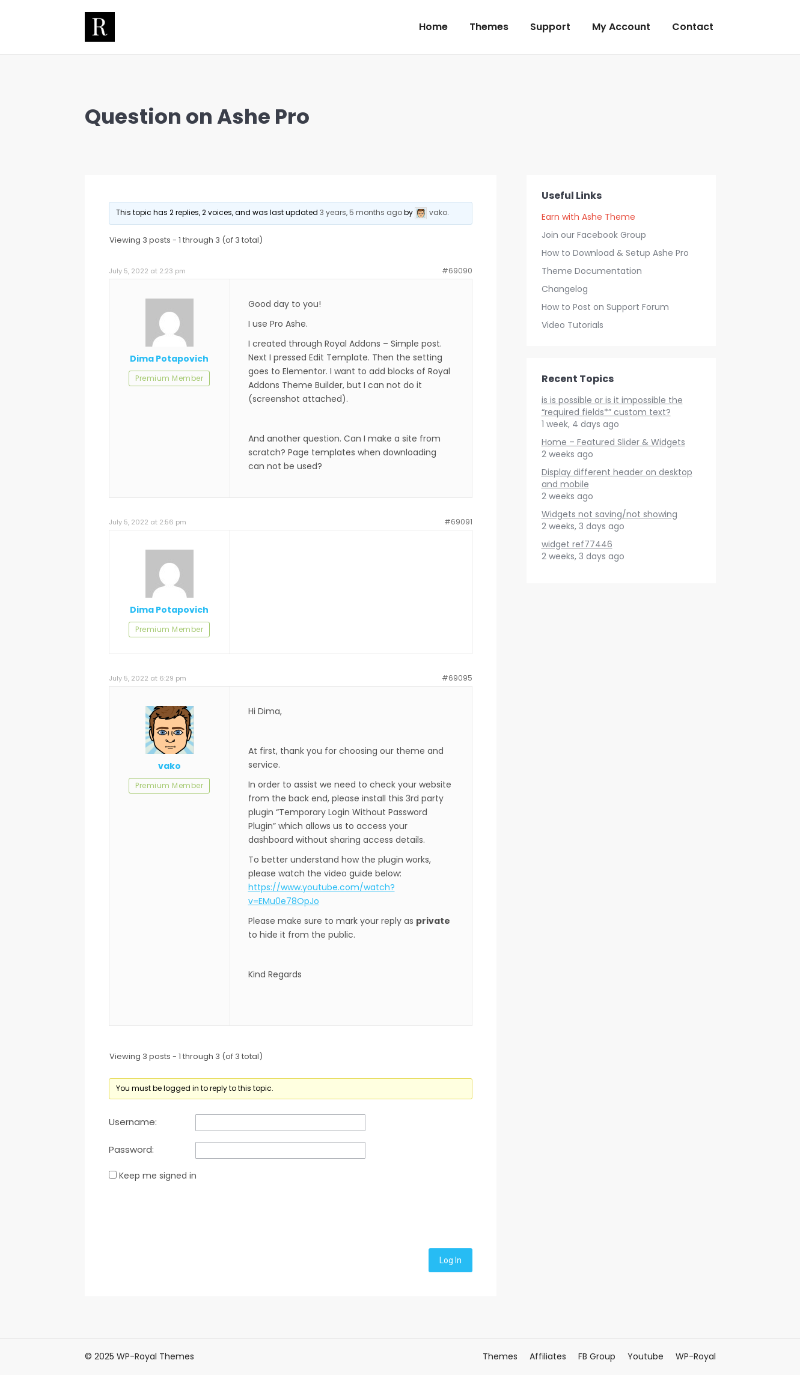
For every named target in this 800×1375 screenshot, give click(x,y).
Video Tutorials (572, 325)
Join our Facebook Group (594, 235)
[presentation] (200, 1212)
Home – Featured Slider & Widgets (613, 442)
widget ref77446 (577, 544)
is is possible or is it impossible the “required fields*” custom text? (612, 406)
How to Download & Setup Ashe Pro (615, 253)
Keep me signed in (158, 1176)
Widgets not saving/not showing (609, 514)
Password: (131, 1150)
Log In (450, 1260)
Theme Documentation (592, 271)
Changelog (565, 289)
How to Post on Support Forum (605, 307)
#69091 (458, 522)
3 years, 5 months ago (361, 212)
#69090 (457, 271)
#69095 (457, 678)
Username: (133, 1122)
